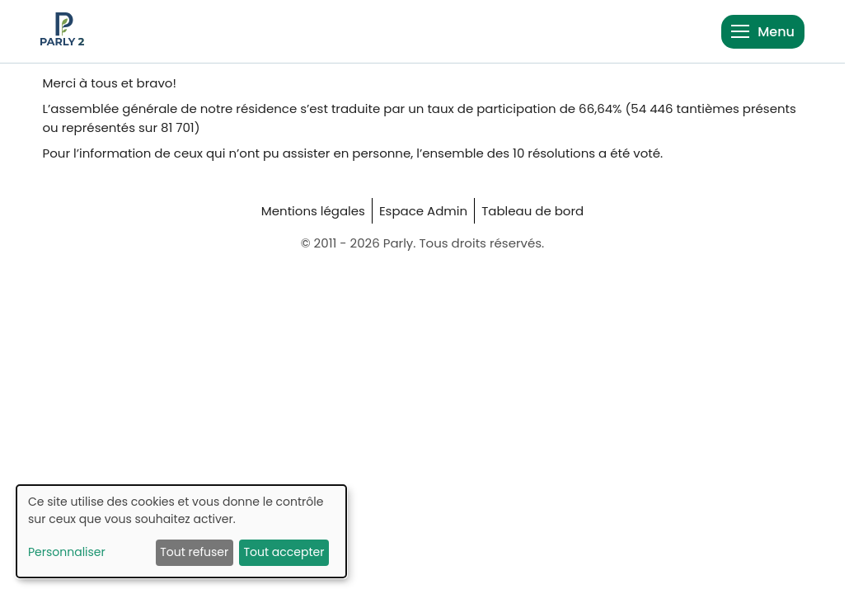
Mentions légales (313, 210)
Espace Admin (423, 210)
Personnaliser (67, 552)
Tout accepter (283, 552)
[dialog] (181, 531)
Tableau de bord (532, 210)
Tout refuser (194, 552)
